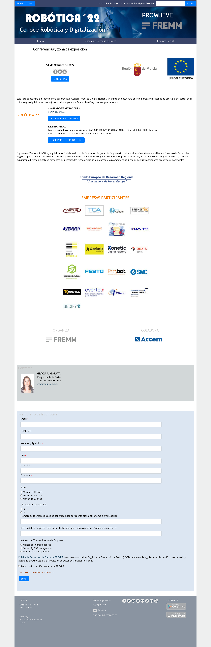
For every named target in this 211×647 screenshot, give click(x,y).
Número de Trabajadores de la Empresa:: (42, 540)
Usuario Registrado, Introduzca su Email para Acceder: (126, 3)
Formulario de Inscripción (38, 414)
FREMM (23, 600)
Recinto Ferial (165, 41)
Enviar (190, 3)
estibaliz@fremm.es (105, 615)
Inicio (40, 41)
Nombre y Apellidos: (31, 443)
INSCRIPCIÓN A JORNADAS (64, 118)
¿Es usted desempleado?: (33, 504)
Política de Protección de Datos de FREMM (40, 557)
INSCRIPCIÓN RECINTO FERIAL (66, 140)
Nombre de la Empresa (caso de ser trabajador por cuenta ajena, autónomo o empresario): (68, 515)
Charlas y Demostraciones (100, 41)
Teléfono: (26, 431)
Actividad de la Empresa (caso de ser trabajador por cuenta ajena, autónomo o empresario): (69, 528)
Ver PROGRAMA (56, 111)
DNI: (23, 455)
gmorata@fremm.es (47, 384)
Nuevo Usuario (25, 3)
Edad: (23, 487)
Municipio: (26, 465)
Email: (24, 418)
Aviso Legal (24, 616)
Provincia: (26, 475)
